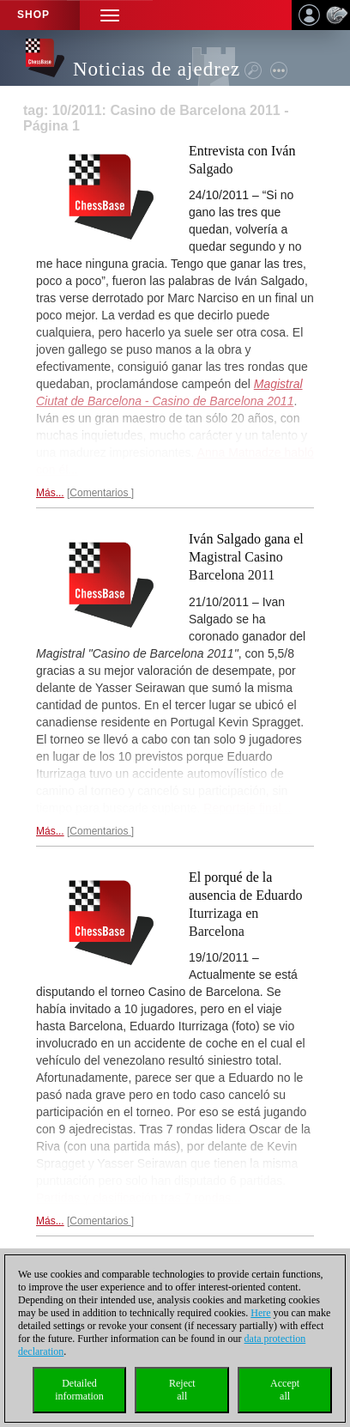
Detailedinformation (79, 1389)
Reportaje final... (247, 808)
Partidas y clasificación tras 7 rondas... (138, 1198)
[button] (110, 15)
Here (260, 1313)
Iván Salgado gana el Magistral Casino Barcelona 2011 (246, 556)
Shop (33, 15)
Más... (50, 493)
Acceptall (284, 1389)
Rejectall (182, 1389)
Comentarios (99, 493)
